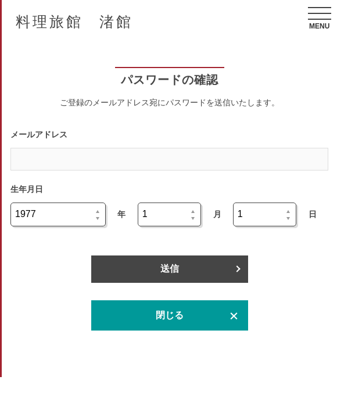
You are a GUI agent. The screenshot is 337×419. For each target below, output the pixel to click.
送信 (169, 269)
